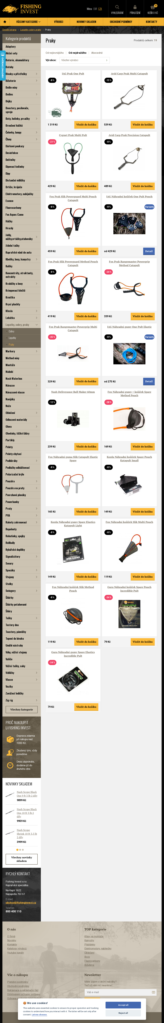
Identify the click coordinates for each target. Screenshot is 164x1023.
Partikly (10, 440)
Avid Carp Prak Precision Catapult (129, 135)
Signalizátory (13, 556)
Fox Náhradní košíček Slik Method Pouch (73, 588)
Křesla (9, 311)
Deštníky (10, 160)
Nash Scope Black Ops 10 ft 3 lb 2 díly (27, 812)
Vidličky (10, 673)
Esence (9, 201)
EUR (95, 9)
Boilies (9, 94)
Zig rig (9, 700)
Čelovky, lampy (13, 132)
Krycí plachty (13, 304)
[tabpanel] (20, 819)
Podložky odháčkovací (18, 468)
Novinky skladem (86, 22)
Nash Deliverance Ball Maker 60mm (73, 392)
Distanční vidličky (15, 180)
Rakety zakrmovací (16, 522)
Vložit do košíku (86, 124)
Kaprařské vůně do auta (18, 252)
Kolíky (9, 266)
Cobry (11, 331)
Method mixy (12, 358)
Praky (11, 344)
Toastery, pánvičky (16, 632)
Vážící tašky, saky (15, 666)
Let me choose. (39, 1014)
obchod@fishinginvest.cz (21, 902)
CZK (100, 9)
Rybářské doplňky (15, 550)
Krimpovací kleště (15, 290)
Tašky (9, 618)
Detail (149, 251)
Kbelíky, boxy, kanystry (18, 259)
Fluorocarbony (13, 208)
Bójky (9, 101)
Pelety (9, 447)
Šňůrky (9, 598)
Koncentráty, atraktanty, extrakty (19, 275)
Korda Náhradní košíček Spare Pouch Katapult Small (129, 458)
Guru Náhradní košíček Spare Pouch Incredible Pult (129, 588)
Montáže (10, 365)
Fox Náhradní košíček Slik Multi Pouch (129, 522)
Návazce (10, 385)
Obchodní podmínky (121, 22)
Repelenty (11, 529)
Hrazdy (9, 228)
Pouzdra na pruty (15, 488)
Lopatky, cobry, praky (30, 29)
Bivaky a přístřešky (16, 74)
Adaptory (11, 46)
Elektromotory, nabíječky (19, 194)
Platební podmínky (17, 982)
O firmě (11, 936)
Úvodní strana (9, 29)
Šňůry (9, 611)
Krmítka (10, 297)
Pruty (9, 508)
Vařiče (9, 659)
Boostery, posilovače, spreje (17, 110)
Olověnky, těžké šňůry (17, 433)
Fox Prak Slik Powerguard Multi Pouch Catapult (73, 198)
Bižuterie (11, 81)
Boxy (87, 956)
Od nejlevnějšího (55, 52)
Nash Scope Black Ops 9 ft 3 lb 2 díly (27, 793)
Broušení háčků (14, 125)
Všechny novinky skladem (21, 859)
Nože (8, 406)
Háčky (9, 221)
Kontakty (151, 22)
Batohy (9, 67)
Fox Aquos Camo (14, 214)
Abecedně (96, 52)
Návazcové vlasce (15, 392)
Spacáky (10, 570)
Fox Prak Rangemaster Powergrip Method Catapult (129, 263)
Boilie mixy (11, 87)
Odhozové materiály (16, 420)
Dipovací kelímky (15, 167)
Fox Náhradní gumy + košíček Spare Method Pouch (129, 393)
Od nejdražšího (77, 52)
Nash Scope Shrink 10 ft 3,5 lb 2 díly (27, 833)
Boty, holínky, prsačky (18, 119)
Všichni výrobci (69, 60)
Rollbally (10, 543)
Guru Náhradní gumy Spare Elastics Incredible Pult (73, 653)
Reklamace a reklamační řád (22, 990)
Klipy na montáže (93, 936)
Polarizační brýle (15, 474)
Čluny (8, 139)
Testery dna (12, 625)
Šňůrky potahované (16, 604)
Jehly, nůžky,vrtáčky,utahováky (19, 237)
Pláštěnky (89, 944)
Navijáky (10, 399)
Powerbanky (12, 502)
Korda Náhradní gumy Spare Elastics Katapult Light (73, 523)
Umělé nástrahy (14, 645)
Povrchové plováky (16, 495)
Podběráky (11, 461)
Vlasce (9, 680)
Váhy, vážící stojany (16, 652)
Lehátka (10, 318)
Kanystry (89, 940)
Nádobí (9, 372)
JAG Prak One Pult (73, 73)
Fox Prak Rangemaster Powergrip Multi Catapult (73, 328)
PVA (8, 515)
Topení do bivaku (15, 638)
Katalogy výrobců (17, 948)
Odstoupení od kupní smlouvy (23, 994)
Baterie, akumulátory (17, 60)
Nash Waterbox (14, 378)
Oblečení (10, 413)
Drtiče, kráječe (14, 187)
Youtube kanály (15, 952)
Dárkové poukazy (15, 146)
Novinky (11, 940)
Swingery (11, 591)
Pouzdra (10, 481)
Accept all (123, 1005)
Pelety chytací (13, 454)
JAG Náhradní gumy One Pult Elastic (129, 327)
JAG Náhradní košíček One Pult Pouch (129, 196)
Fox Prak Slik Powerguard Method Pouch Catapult (73, 263)
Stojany (10, 577)
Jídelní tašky (12, 245)
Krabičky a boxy (14, 284)
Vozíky (9, 686)
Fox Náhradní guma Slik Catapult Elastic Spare (73, 458)
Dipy (8, 173)
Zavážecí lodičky (14, 693)
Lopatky (12, 338)
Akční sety (11, 53)
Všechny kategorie (21, 709)
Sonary (9, 563)
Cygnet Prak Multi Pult (73, 135)
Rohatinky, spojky (15, 536)
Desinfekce (12, 153)
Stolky (9, 584)
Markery (10, 351)
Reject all (123, 1013)
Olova (9, 426)
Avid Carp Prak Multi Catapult (129, 73)
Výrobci (58, 22)
